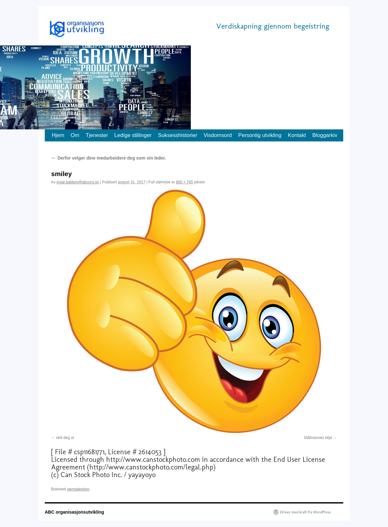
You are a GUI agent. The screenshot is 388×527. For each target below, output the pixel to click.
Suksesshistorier (177, 135)
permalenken (78, 489)
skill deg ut (65, 437)
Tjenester (97, 135)
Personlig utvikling (259, 135)
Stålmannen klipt (318, 437)
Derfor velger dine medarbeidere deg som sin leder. (108, 158)
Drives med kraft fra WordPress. (305, 512)
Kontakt (297, 135)
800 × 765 (184, 182)
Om (74, 135)
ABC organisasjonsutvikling (74, 512)
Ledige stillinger (132, 135)
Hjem (58, 135)
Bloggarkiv (325, 135)
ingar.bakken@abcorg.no (78, 182)
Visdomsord (218, 135)
